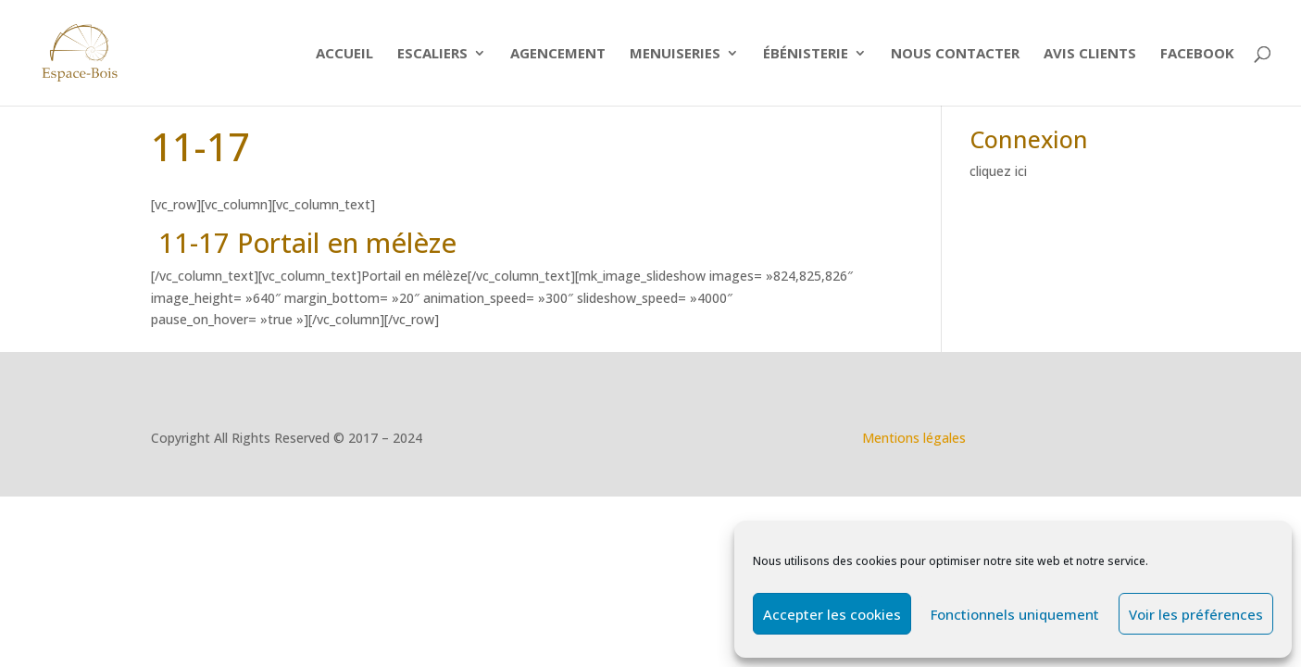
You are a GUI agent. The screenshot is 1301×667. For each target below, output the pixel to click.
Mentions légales (914, 438)
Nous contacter (955, 54)
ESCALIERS (432, 54)
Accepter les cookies (832, 614)
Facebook (1197, 54)
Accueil (344, 54)
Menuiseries (675, 54)
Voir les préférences (1196, 614)
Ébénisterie (805, 54)
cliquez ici (998, 171)
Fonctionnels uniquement (1015, 614)
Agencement (558, 54)
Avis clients (1090, 54)
